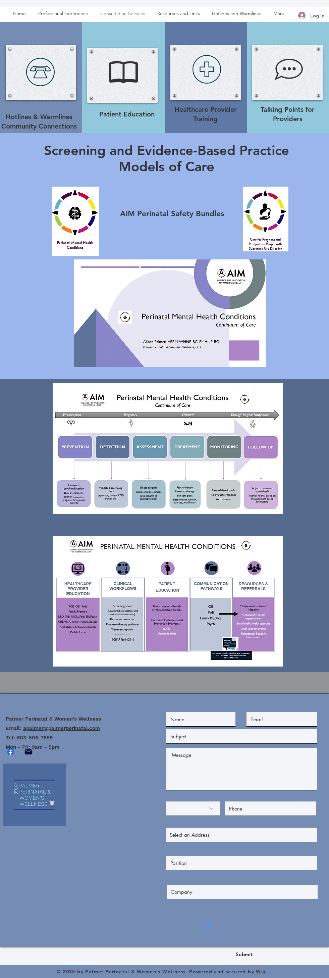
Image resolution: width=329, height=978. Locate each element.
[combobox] (241, 835)
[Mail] (28, 751)
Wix (261, 972)
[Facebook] (10, 751)
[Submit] (244, 954)
